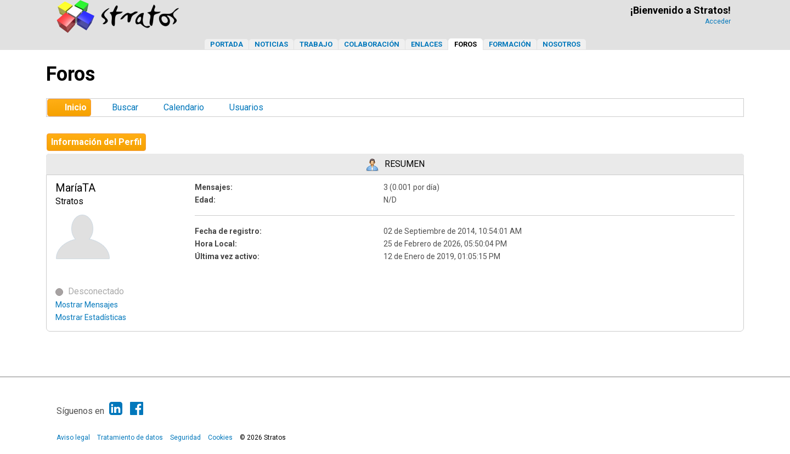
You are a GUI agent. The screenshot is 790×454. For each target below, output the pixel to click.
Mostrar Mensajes (86, 304)
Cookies (220, 437)
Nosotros (561, 44)
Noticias (271, 44)
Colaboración (371, 44)
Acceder (718, 21)
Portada (226, 44)
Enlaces (426, 44)
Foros (465, 44)
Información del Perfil (96, 142)
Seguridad (185, 437)
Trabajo (316, 44)
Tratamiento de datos (130, 437)
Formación (510, 44)
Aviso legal (73, 437)
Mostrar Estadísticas (90, 317)
